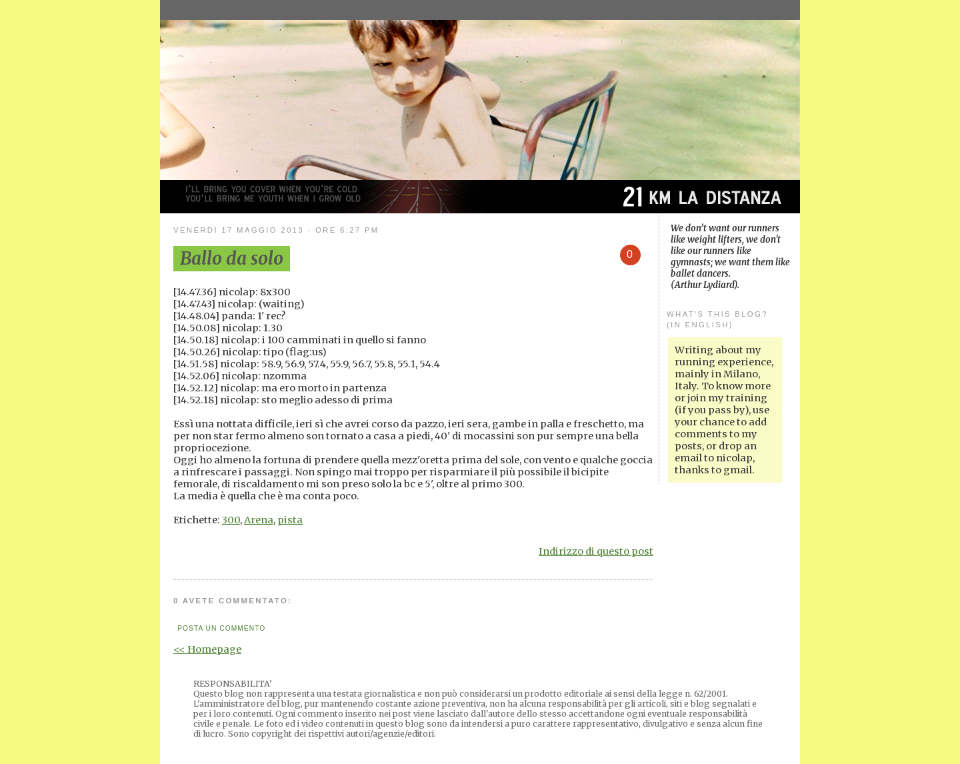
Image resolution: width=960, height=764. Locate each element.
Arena (258, 520)
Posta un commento (221, 628)
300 (231, 520)
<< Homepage (207, 649)
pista (290, 520)
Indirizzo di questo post (596, 551)
